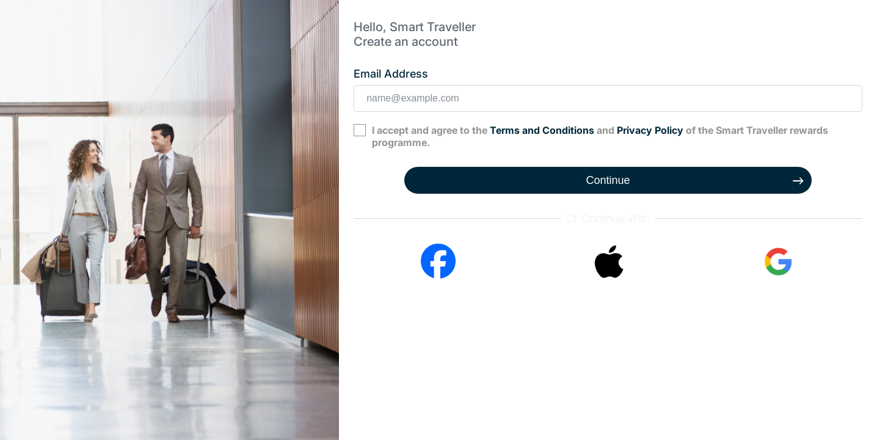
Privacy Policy (650, 130)
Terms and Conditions (542, 130)
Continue (608, 180)
